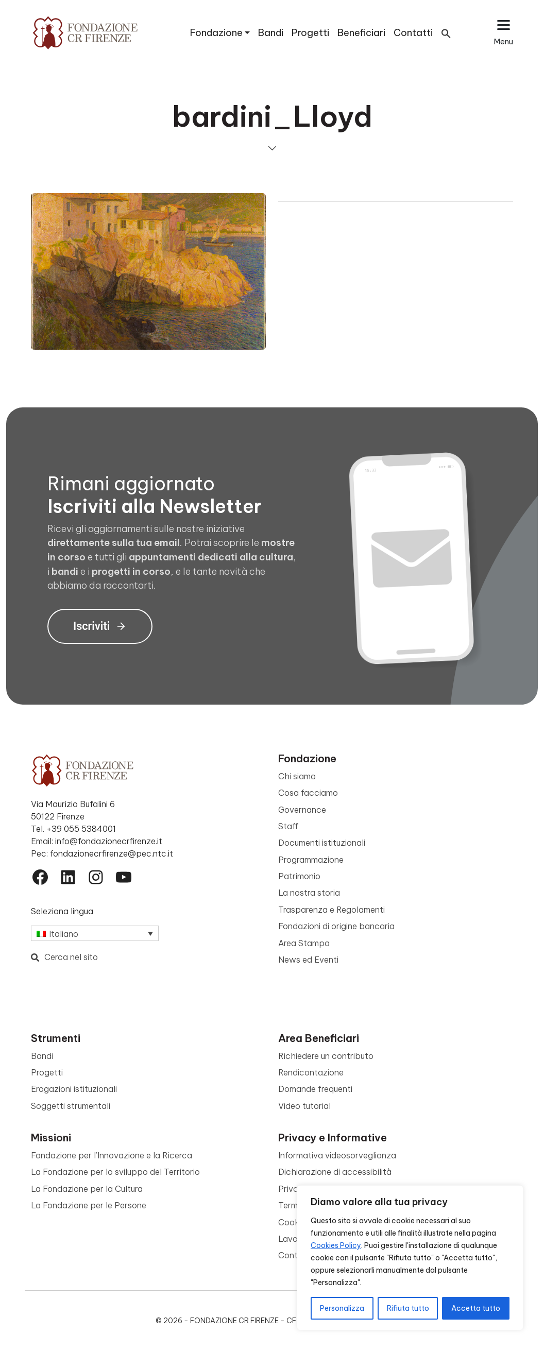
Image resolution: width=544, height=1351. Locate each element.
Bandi (270, 33)
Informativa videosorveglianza (337, 1155)
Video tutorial (304, 1106)
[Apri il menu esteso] (503, 32)
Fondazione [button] (216, 33)
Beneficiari (361, 33)
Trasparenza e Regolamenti (331, 909)
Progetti (310, 33)
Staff (288, 826)
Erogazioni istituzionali (74, 1089)
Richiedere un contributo (325, 1056)
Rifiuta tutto (408, 1308)
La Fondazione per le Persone (88, 1205)
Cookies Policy (336, 1245)
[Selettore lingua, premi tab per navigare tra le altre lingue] (95, 933)
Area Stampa (304, 943)
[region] (410, 1257)
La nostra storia (309, 892)
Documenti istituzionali (321, 842)
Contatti (413, 33)
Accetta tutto (475, 1308)
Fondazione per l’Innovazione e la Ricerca (111, 1155)
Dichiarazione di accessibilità (335, 1172)
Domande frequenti (315, 1089)
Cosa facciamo (308, 793)
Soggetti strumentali (70, 1106)
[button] (446, 33)
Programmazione (311, 859)
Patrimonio (299, 876)
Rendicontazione (311, 1072)
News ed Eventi (308, 959)
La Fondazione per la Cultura (87, 1189)
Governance (302, 810)
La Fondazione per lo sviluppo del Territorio (115, 1172)
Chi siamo (297, 776)
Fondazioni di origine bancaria (336, 926)
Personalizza (342, 1308)
